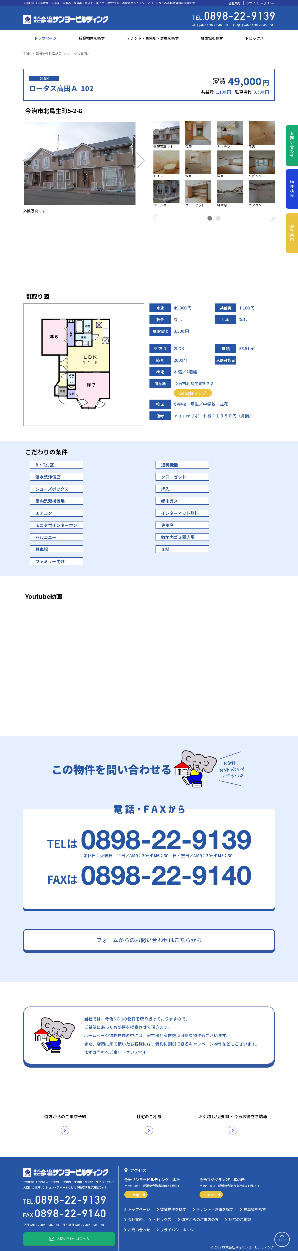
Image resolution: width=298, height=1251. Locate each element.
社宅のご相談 (240, 1212)
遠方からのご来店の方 (200, 1212)
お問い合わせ (292, 144)
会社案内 (234, 3)
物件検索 (292, 189)
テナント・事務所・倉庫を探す (153, 38)
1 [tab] (209, 218)
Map (139, 1187)
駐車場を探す (212, 38)
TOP (26, 53)
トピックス (254, 38)
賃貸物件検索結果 (49, 53)
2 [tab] (218, 218)
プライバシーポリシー (261, 3)
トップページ (45, 38)
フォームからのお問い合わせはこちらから (149, 940)
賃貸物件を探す (92, 38)
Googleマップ (192, 393)
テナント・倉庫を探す (215, 1202)
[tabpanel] (214, 165)
